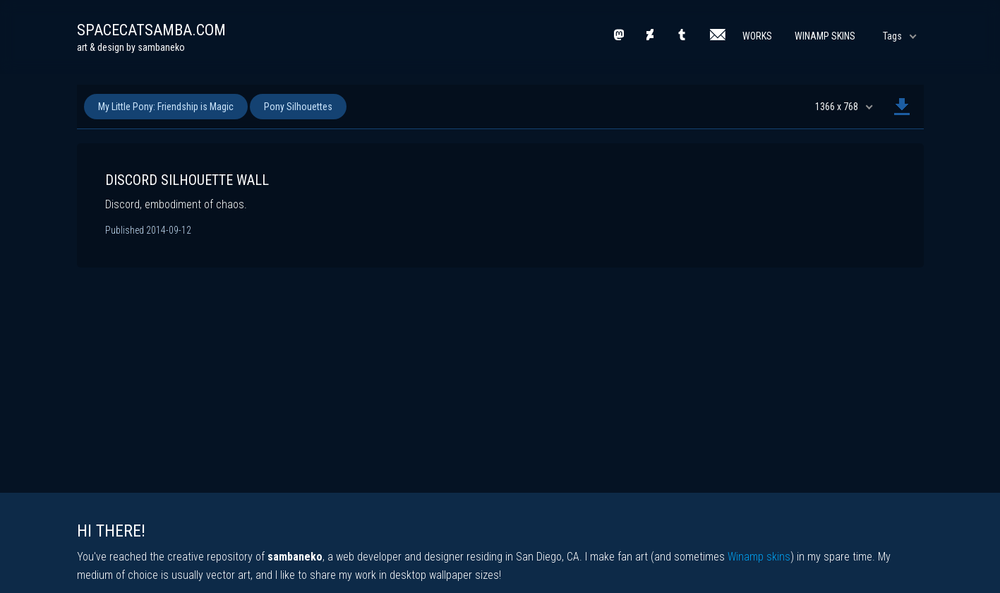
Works (757, 36)
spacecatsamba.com (151, 30)
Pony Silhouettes (298, 106)
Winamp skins (759, 556)
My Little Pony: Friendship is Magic (166, 106)
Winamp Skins (825, 36)
